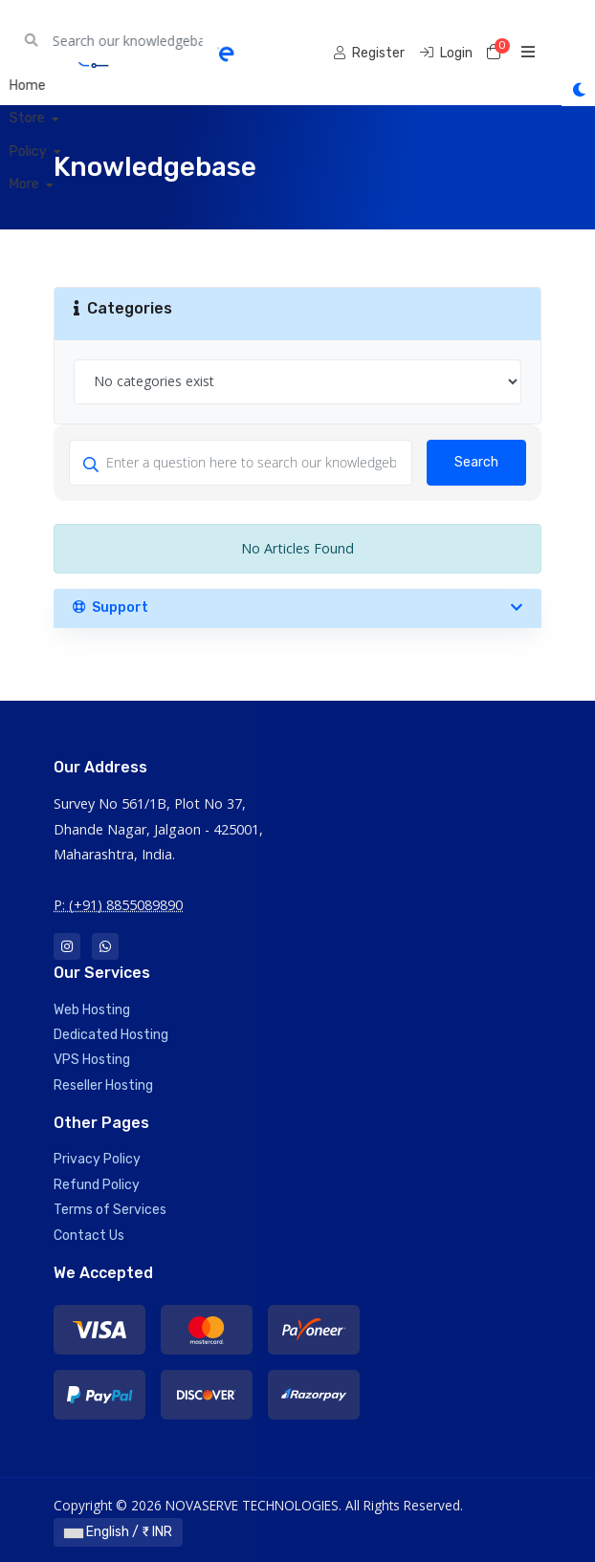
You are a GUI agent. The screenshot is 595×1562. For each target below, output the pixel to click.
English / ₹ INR (118, 1532)
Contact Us (89, 1235)
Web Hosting (92, 1010)
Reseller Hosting (103, 1085)
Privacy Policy (97, 1159)
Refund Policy (97, 1185)
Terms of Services (110, 1210)
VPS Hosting (92, 1060)
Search (476, 462)
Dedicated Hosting (111, 1035)
